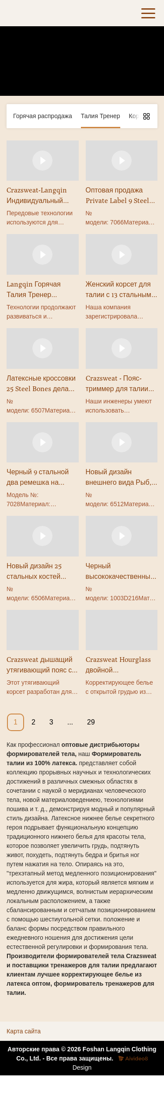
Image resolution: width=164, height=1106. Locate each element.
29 (91, 722)
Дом (17, 73)
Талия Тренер (77, 73)
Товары (40, 73)
